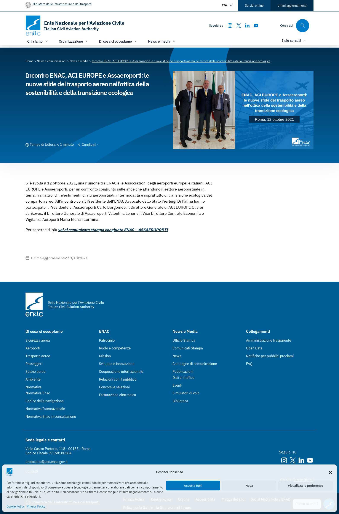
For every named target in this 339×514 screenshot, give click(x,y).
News (177, 356)
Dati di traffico (183, 377)
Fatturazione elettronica (117, 395)
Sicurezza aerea (38, 340)
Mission (105, 356)
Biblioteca (180, 401)
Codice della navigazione (45, 401)
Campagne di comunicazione (195, 364)
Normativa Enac (38, 393)
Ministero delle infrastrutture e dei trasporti (62, 4)
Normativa (34, 387)
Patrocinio (107, 340)
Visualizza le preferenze (305, 486)
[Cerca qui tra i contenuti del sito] (294, 25)
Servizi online (254, 5)
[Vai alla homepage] (75, 25)
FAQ (249, 364)
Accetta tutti (193, 486)
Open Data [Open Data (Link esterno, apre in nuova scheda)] (254, 348)
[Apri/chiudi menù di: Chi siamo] (38, 41)
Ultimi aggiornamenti (292, 5)
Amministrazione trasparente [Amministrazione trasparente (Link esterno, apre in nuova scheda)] (268, 340)
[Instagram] (230, 25)
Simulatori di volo (186, 393)
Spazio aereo (35, 371)
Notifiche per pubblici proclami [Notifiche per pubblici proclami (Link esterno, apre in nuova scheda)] (270, 356)
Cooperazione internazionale (121, 371)
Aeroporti (33, 348)
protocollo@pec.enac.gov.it (47, 462)
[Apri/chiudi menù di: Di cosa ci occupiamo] (118, 41)
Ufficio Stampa (184, 340)
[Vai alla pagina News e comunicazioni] (51, 61)
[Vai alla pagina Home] (30, 61)
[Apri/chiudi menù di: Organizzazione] (74, 41)
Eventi (177, 385)
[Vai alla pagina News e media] (79, 61)
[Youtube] (256, 25)
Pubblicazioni (183, 371)
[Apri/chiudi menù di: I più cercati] (294, 40)
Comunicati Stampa (188, 348)
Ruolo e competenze (115, 348)
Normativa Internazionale (45, 409)
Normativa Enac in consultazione (51, 416)
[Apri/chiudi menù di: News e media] (162, 41)
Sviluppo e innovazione (116, 364)
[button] (330, 472)
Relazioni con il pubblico (117, 379)
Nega (249, 486)
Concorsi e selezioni (114, 387)
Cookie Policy (15, 506)
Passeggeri (34, 364)
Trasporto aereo (38, 356)
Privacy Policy (36, 506)
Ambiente (33, 379)
